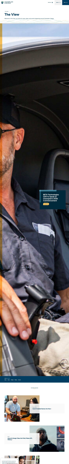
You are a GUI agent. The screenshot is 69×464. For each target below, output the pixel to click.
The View (6, 11)
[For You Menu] (50, 2)
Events (19, 379)
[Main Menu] (65, 2)
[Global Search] (58, 2)
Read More (48, 202)
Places (16, 379)
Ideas (5, 379)
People (12, 379)
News (9, 379)
